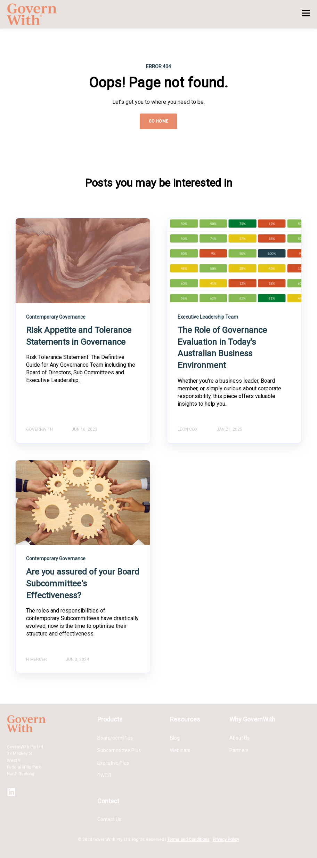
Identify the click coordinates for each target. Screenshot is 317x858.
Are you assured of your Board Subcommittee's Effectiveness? (82, 583)
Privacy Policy (226, 839)
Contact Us (109, 819)
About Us (239, 738)
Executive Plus (113, 763)
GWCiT (104, 775)
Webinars (180, 750)
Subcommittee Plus (119, 750)
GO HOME (159, 121)
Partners (239, 750)
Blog (175, 738)
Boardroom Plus (115, 738)
